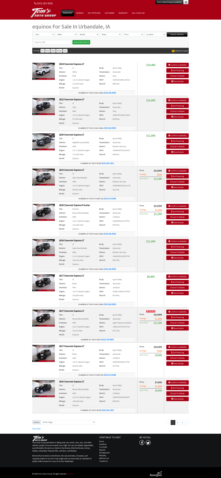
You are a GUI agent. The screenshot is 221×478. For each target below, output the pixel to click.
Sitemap (70, 474)
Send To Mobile (178, 76)
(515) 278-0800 (108, 339)
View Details (177, 81)
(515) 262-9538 (110, 93)
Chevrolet (36, 428)
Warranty (102, 455)
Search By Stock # (81, 42)
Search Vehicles (177, 34)
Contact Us (103, 461)
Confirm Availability (177, 65)
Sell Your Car (104, 458)
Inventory (102, 444)
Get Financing (177, 70)
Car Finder (103, 447)
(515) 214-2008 (110, 198)
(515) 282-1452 (108, 163)
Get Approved (104, 452)
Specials (102, 450)
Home (101, 441)
